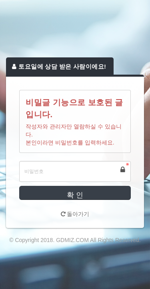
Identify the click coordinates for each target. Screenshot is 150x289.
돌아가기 (75, 214)
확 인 (75, 195)
